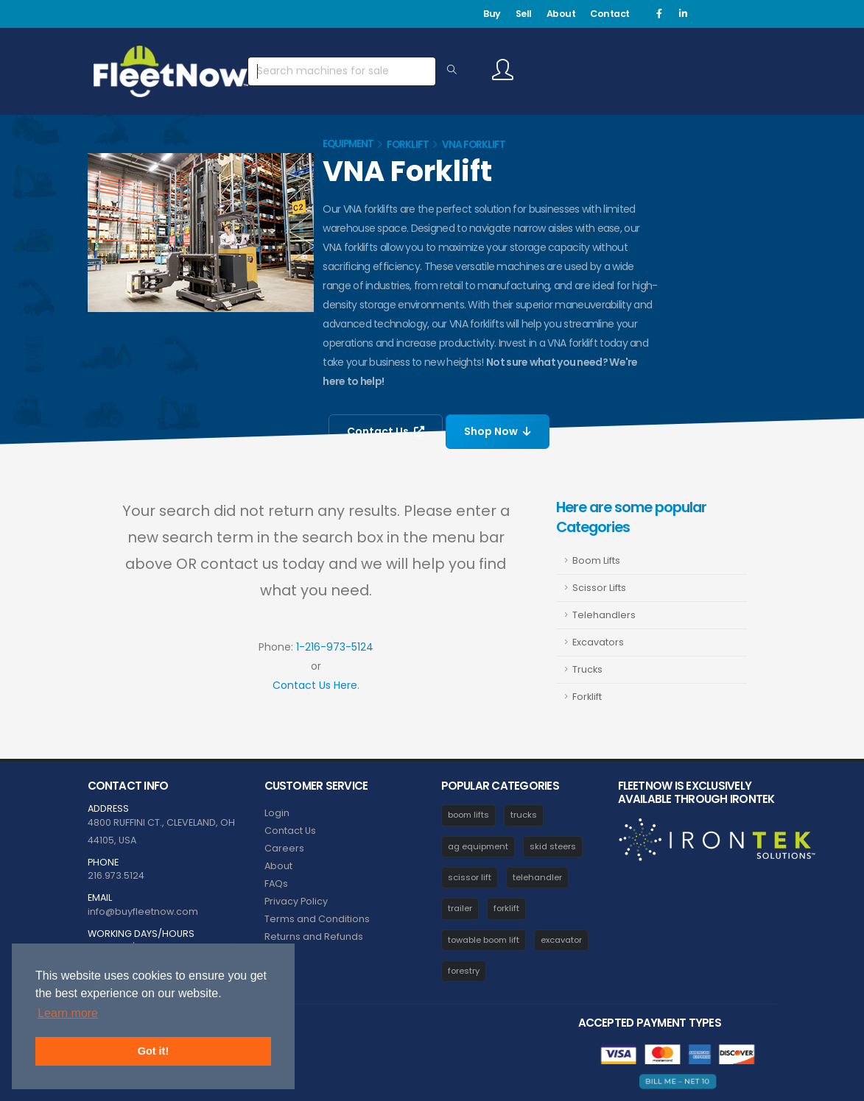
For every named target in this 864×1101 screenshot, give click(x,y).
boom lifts (468, 815)
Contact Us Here (315, 685)
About (561, 13)
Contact (610, 13)
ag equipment (478, 846)
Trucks (587, 669)
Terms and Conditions (317, 919)
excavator (561, 940)
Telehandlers (604, 615)
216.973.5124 (116, 875)
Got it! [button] (153, 1051)
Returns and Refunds (313, 936)
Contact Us (385, 431)
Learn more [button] (68, 1013)
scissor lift (469, 877)
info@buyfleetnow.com (143, 911)
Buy (492, 13)
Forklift (408, 145)
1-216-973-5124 (334, 647)
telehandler (537, 877)
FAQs (276, 883)
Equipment (348, 144)
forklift (506, 908)
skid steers (553, 846)
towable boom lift (483, 940)
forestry (464, 971)
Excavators (598, 642)
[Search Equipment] (451, 71)
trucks (523, 815)
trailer (460, 908)
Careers (284, 848)
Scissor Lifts (599, 587)
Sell (524, 13)
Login (276, 813)
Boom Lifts (596, 560)
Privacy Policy (296, 901)
